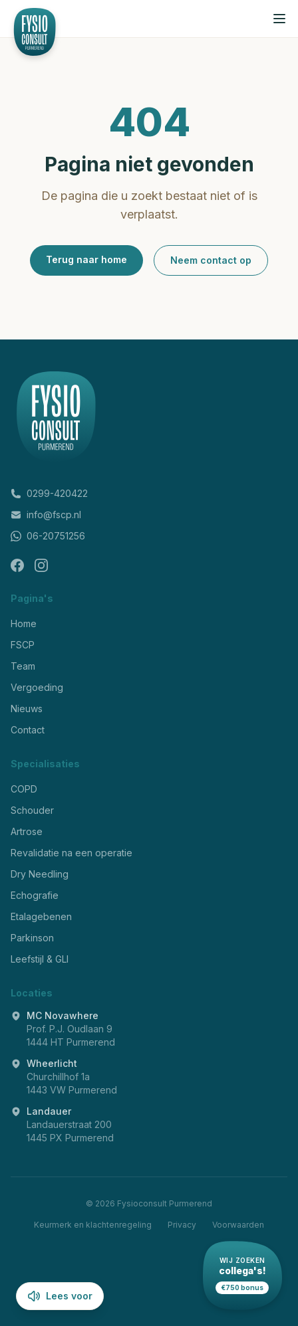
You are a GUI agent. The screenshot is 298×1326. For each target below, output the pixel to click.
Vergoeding (37, 687)
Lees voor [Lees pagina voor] (59, 1296)
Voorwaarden (238, 1225)
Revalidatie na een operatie (71, 852)
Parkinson (32, 937)
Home (24, 623)
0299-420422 (49, 493)
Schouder (32, 810)
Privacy (182, 1225)
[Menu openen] (279, 19)
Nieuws (27, 708)
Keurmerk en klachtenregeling (93, 1225)
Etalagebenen (41, 916)
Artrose (27, 831)
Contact (28, 729)
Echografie (35, 895)
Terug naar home (86, 259)
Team (23, 666)
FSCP (23, 644)
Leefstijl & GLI (40, 959)
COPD (24, 789)
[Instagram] (41, 565)
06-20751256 (48, 535)
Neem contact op (210, 260)
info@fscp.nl (46, 514)
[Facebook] (17, 565)
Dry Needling (40, 874)
